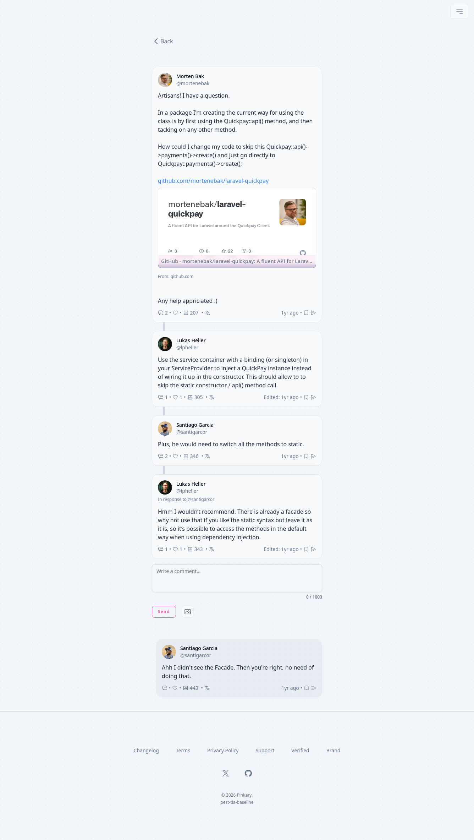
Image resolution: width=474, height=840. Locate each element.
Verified (300, 750)
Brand (333, 750)
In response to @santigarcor (186, 499)
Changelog (146, 750)
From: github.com (175, 276)
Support (264, 750)
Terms (183, 750)
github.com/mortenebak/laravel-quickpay (213, 181)
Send (164, 612)
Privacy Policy (222, 750)
